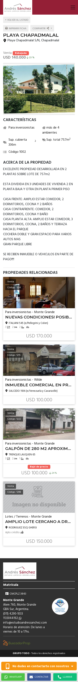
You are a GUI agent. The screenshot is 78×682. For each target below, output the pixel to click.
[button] (73, 7)
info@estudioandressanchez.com (25, 622)
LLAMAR (65, 677)
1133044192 (12, 618)
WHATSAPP (13, 677)
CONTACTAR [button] (39, 677)
